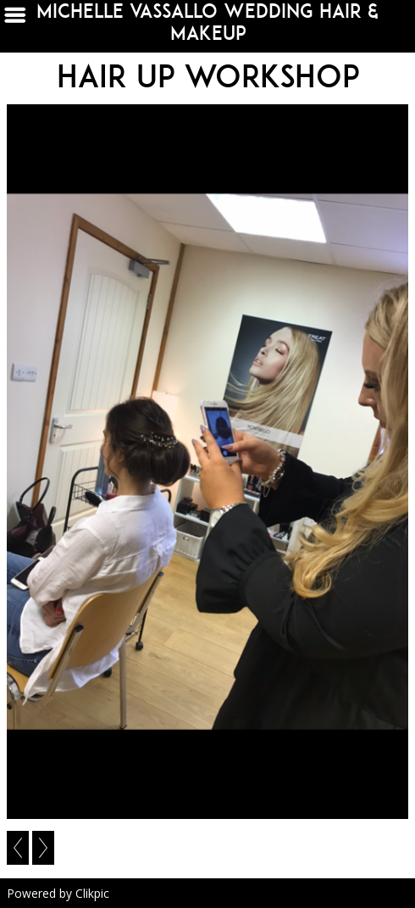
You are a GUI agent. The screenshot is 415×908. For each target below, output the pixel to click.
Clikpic (92, 893)
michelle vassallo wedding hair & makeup (207, 22)
